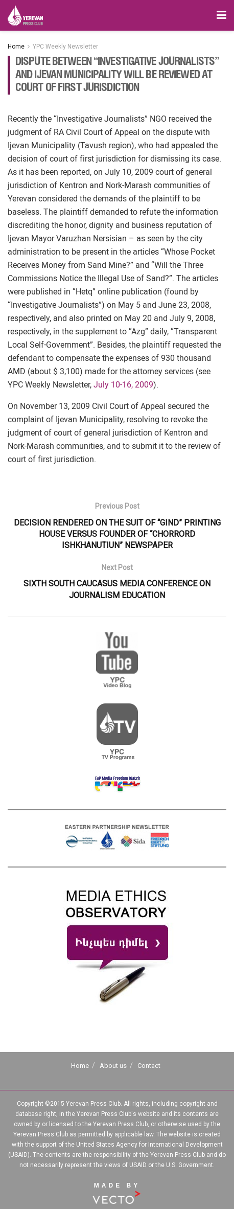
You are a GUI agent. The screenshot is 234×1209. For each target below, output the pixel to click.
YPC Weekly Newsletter (65, 46)
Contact (148, 1065)
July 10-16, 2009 (123, 385)
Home (16, 46)
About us (113, 1065)
